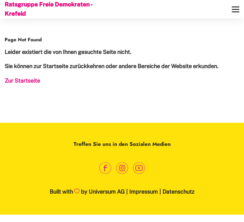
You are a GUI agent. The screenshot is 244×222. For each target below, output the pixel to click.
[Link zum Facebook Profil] (105, 168)
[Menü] (235, 9)
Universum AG (107, 191)
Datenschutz (178, 191)
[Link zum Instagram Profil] (122, 168)
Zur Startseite (22, 80)
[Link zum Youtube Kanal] (139, 168)
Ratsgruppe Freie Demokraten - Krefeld (48, 9)
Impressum (143, 191)
